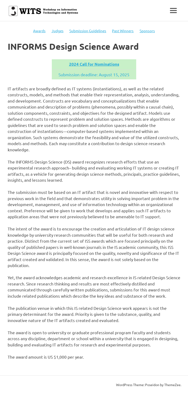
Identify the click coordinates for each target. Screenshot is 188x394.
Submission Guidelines (87, 30)
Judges (58, 30)
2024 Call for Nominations (94, 64)
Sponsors (147, 30)
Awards (39, 30)
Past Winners (123, 30)
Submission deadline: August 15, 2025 (94, 74)
